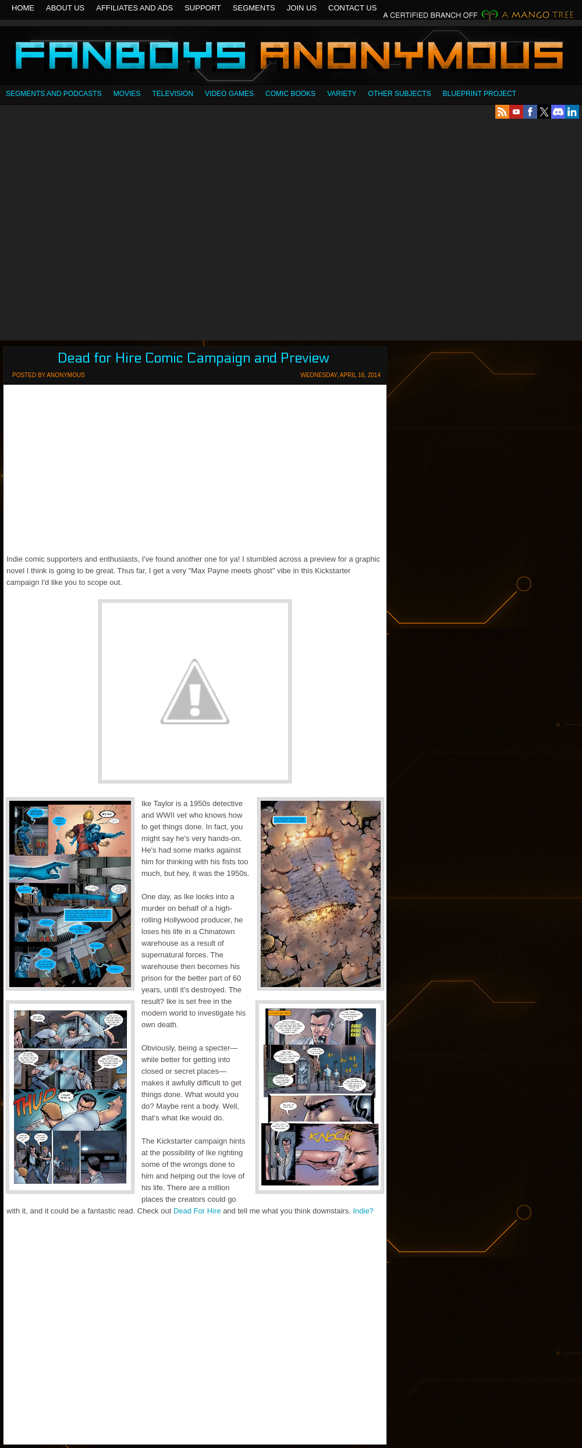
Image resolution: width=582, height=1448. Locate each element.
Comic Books (290, 94)
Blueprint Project (479, 94)
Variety (341, 94)
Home (23, 7)
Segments (254, 7)
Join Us (302, 7)
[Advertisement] (109, 229)
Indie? (363, 1210)
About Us (65, 7)
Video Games (229, 94)
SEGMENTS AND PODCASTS (54, 94)
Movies (127, 94)
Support (202, 7)
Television (172, 94)
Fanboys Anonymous (291, 57)
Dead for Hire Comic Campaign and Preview (193, 358)
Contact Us (352, 7)
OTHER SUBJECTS (399, 94)
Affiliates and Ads (134, 7)
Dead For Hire (197, 1210)
